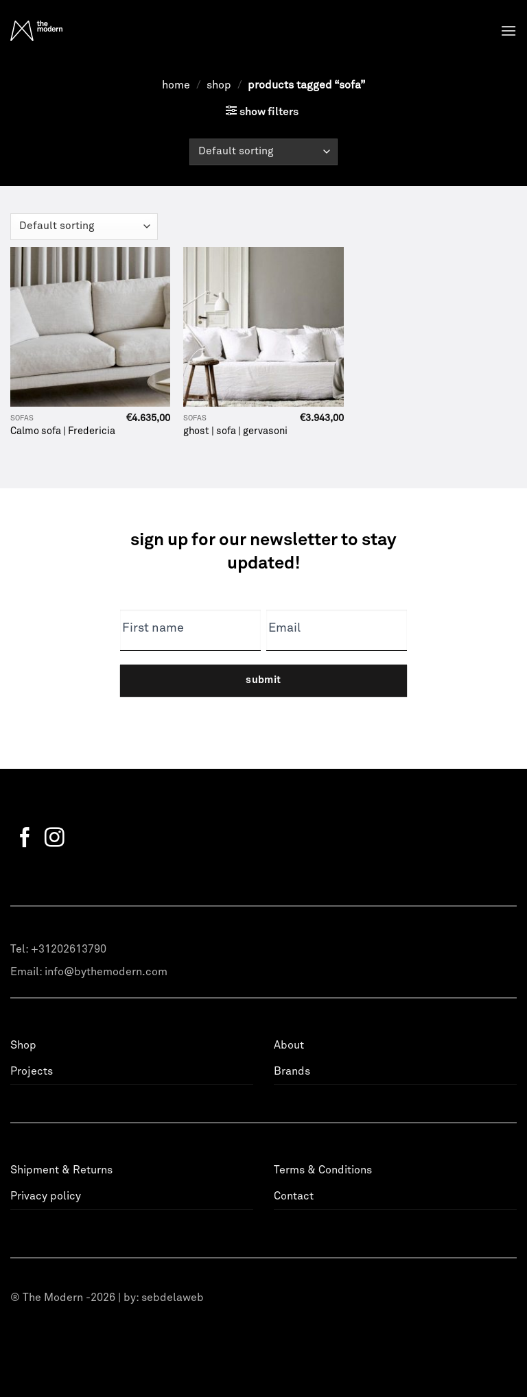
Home (176, 85)
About (289, 1045)
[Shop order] (263, 152)
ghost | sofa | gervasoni (235, 431)
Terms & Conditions (323, 1170)
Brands (292, 1071)
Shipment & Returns (61, 1170)
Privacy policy (45, 1196)
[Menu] (508, 30)
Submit (263, 680)
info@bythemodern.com (106, 971)
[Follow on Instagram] (55, 839)
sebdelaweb (172, 1297)
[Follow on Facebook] (25, 839)
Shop (219, 85)
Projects (31, 1071)
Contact (294, 1196)
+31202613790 (68, 949)
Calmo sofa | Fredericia (62, 431)
